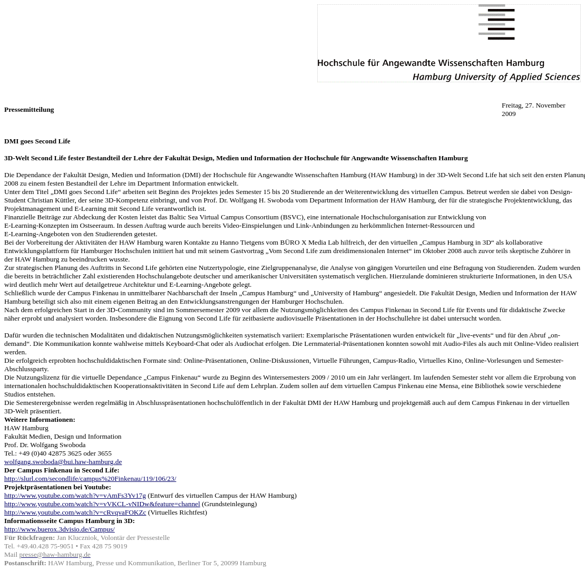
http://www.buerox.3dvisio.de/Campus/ (59, 529)
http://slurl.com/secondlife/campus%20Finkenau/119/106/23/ (90, 478)
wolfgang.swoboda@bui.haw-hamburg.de (63, 462)
